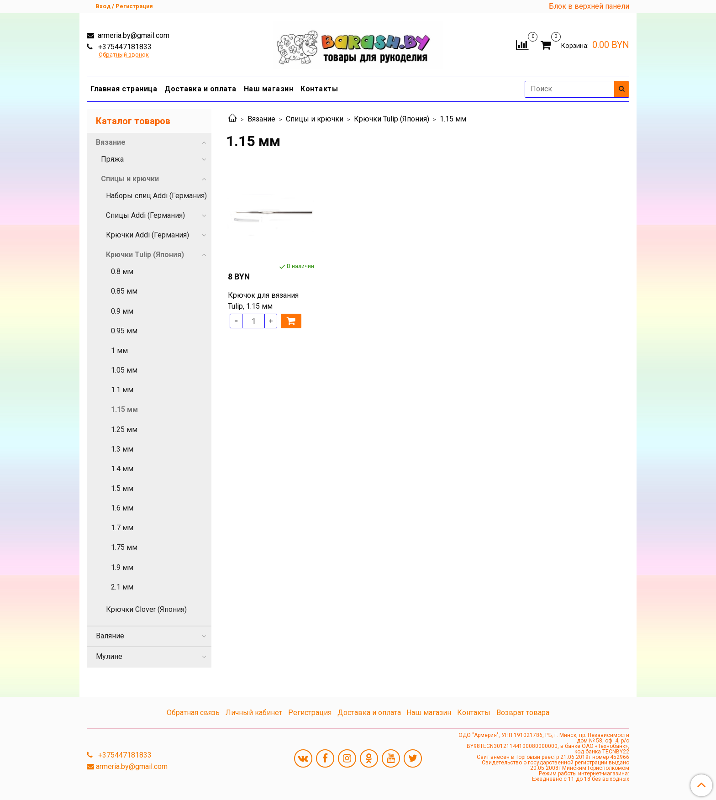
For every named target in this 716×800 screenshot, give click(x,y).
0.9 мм (122, 311)
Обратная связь (193, 712)
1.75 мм (124, 547)
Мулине (109, 656)
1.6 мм (122, 508)
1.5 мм (122, 488)
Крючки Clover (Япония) (146, 609)
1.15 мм (124, 409)
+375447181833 (124, 46)
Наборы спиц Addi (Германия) (156, 195)
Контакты (319, 88)
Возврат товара (522, 712)
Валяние (110, 636)
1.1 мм (122, 389)
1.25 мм (124, 429)
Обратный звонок (124, 55)
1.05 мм (124, 370)
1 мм (119, 350)
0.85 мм (124, 291)
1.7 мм (122, 527)
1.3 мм (122, 449)
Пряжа (112, 159)
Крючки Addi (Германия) (147, 235)
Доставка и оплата (200, 88)
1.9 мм (122, 567)
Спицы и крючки (314, 119)
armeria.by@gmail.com (132, 35)
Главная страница (123, 88)
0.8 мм (122, 271)
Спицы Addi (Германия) (145, 215)
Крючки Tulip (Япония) (391, 119)
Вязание (261, 119)
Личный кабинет (254, 712)
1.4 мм (122, 468)
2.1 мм (122, 587)
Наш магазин (269, 88)
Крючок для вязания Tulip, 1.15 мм (263, 301)
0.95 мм (124, 330)
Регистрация (310, 712)
